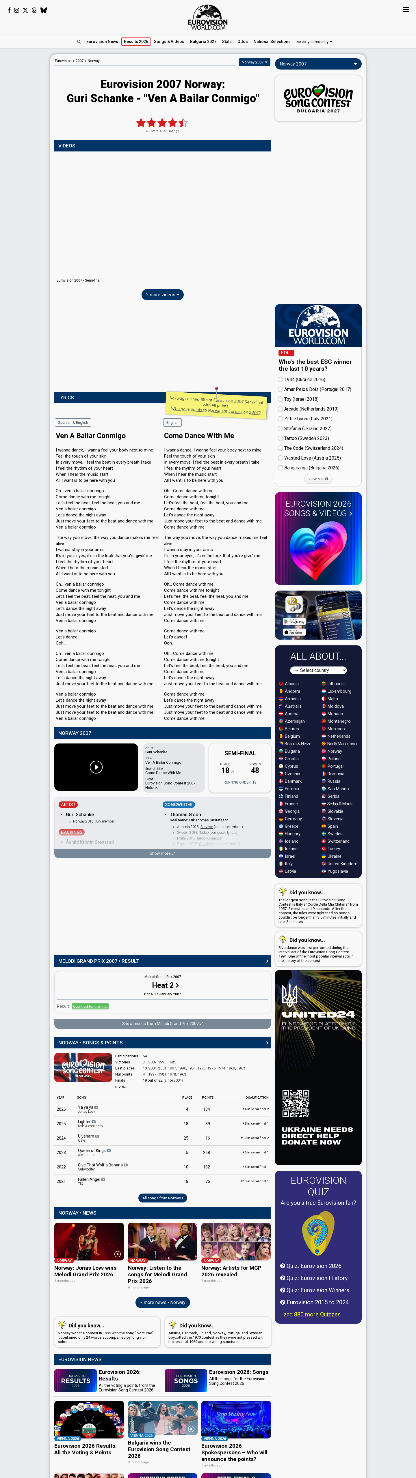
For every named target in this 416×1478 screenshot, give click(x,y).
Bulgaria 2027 (203, 41)
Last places (125, 1068)
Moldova (333, 706)
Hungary (289, 833)
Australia (290, 706)
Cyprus (288, 766)
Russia (331, 781)
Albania (289, 683)
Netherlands (336, 736)
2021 (61, 1181)
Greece (288, 826)
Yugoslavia (335, 871)
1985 (172, 1062)
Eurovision (63, 61)
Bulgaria (289, 751)
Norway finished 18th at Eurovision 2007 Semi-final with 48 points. (216, 405)
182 (206, 1167)
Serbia (330, 796)
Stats (227, 41)
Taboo (200, 838)
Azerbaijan (292, 721)
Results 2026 (136, 41)
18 (186, 1123)
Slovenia (332, 818)
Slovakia (332, 811)
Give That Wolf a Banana (103, 1167)
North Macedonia (339, 743)
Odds (242, 41)
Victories (122, 1062)
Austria (288, 713)
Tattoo (204, 833)
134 (206, 1109)
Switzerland (336, 841)
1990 (182, 1068)
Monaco (332, 713)
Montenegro (336, 721)
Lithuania (333, 683)
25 (186, 1138)
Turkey (331, 848)
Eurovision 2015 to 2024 (314, 1302)
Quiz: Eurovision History (314, 1278)
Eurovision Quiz (318, 1186)
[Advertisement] (25, 140)
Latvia (287, 871)
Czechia (289, 773)
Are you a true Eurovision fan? (318, 1202)
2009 (152, 1062)
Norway (332, 751)
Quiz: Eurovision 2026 (310, 1265)
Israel (287, 856)
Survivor (206, 827)
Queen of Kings (95, 1152)
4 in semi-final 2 (256, 1109)
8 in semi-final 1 (256, 1123)
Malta (330, 698)
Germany (290, 818)
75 (207, 1181)
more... (121, 1086)
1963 (241, 1068)
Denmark (290, 781)
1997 (172, 1068)
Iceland (288, 841)
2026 (61, 1109)
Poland (331, 758)
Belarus (289, 728)
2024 (61, 1138)
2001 (162, 1068)
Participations (126, 1056)
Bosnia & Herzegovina (297, 743)
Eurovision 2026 (318, 508)
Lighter (90, 1123)
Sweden (332, 833)
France (288, 803)
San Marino (335, 788)
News (102, 41)
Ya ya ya (88, 1109)
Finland (288, 796)
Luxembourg (336, 691)
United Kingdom (339, 863)
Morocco (333, 728)
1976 (211, 1068)
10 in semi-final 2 (255, 1138)
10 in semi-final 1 (255, 1181)
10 (186, 1167)
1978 (202, 1068)
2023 (61, 1152)
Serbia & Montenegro (340, 803)
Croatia (289, 758)
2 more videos (162, 294)
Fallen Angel (92, 1181)
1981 (192, 1068)
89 (207, 1123)
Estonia (289, 788)
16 (207, 1138)
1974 (221, 1068)
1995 (162, 1062)
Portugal (332, 766)
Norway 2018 (83, 821)
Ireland (288, 848)
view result (318, 479)
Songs (169, 41)
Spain (330, 826)
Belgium (289, 736)
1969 (231, 1068)
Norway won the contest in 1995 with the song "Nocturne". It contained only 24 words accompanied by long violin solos (106, 1329)
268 (206, 1152)
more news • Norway (162, 1299)
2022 (61, 1167)
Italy (286, 863)
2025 (61, 1123)
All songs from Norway (162, 1198)
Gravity (204, 844)
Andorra (289, 691)
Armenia (290, 698)
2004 (152, 1068)
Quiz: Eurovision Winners (314, 1290)
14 (186, 1109)
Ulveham (89, 1138)
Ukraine (331, 856)
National (272, 41)
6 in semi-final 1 (256, 1152)
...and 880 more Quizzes (310, 1314)
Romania (333, 773)
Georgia (289, 811)
